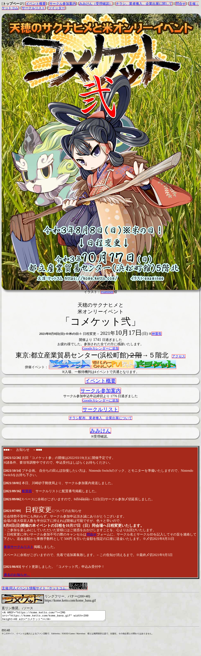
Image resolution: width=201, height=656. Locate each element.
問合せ (181, 3)
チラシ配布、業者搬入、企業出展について (100, 418)
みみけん (100, 430)
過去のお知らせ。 (17, 574)
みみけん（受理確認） (95, 3)
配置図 (27, 491)
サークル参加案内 (62, 3)
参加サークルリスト (19, 547)
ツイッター (56, 8)
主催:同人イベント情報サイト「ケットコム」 (44, 588)
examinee (107, 292)
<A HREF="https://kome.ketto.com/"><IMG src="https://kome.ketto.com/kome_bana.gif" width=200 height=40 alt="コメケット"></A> (60, 616)
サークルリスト (33, 8)
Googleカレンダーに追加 (100, 348)
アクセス (178, 356)
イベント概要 (36, 3)
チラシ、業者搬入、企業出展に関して (144, 3)
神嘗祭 (157, 333)
